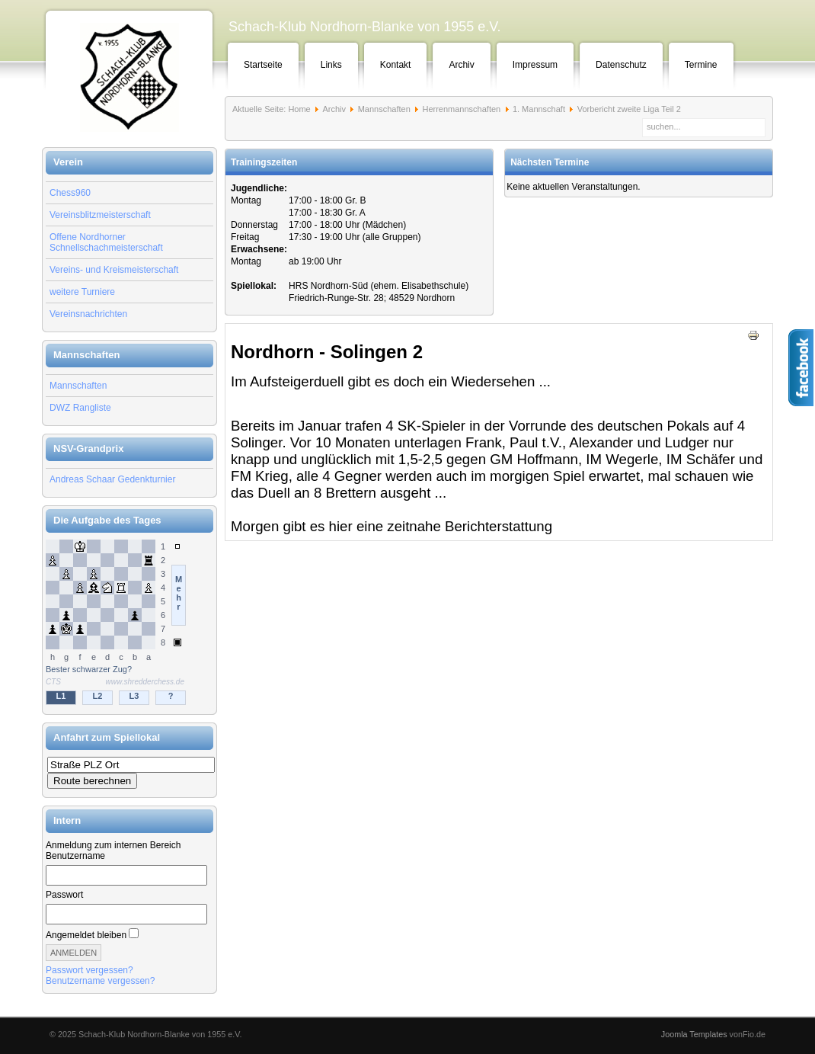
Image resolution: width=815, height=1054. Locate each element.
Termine (701, 64)
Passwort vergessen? (89, 970)
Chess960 (70, 192)
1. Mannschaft (539, 109)
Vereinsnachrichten (88, 314)
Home (299, 109)
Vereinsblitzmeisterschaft (100, 215)
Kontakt (395, 64)
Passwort (64, 894)
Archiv (461, 64)
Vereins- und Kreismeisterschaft (114, 269)
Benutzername (75, 856)
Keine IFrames (129, 623)
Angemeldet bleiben (86, 935)
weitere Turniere (82, 292)
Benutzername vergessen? (100, 981)
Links (331, 64)
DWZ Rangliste (80, 407)
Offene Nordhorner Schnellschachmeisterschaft (106, 242)
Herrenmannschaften (461, 109)
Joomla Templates (694, 1034)
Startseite (263, 64)
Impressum (535, 64)
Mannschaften (78, 385)
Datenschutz (621, 64)
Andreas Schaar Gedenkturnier (112, 479)
